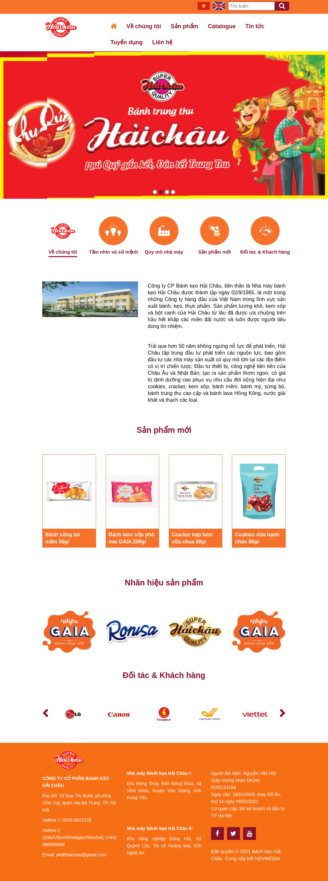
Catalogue (222, 26)
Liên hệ (162, 42)
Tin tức (255, 26)
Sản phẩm (184, 26)
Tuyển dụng (127, 42)
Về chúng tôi (144, 26)
